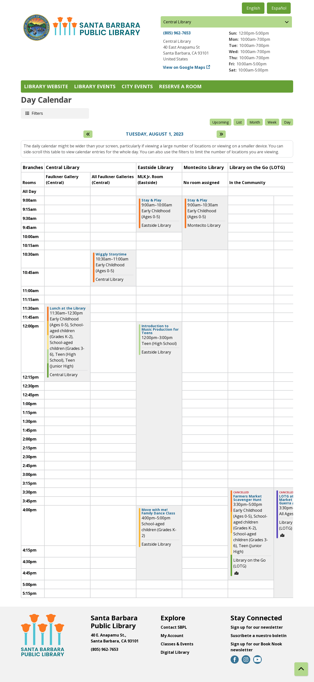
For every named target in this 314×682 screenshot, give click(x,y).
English (253, 8)
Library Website (46, 86)
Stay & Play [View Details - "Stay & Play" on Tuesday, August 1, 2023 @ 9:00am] (151, 200)
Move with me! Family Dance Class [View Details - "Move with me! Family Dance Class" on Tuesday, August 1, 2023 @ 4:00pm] (158, 511)
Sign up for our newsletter (257, 627)
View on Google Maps (184, 67)
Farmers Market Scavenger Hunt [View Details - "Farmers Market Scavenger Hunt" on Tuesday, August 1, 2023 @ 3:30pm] (247, 498)
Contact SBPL (174, 627)
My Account (172, 635)
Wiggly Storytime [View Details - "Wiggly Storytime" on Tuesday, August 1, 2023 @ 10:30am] (111, 254)
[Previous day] (87, 134)
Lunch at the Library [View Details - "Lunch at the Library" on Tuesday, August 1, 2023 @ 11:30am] (68, 308)
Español (279, 8)
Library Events (95, 86)
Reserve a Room (180, 86)
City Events (137, 86)
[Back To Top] (301, 669)
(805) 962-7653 (177, 33)
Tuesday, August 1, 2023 (154, 134)
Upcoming (220, 122)
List (239, 122)
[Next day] (221, 134)
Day (287, 122)
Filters (37, 113)
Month (254, 122)
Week (272, 122)
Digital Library (175, 652)
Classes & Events (177, 644)
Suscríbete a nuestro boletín (259, 635)
